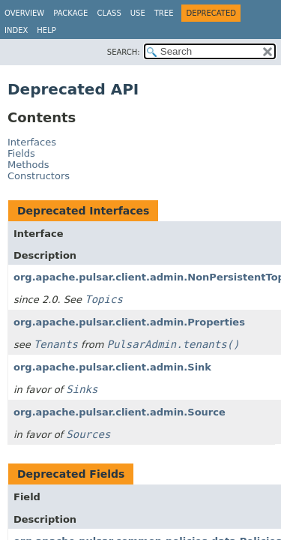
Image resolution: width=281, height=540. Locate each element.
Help (46, 30)
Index (16, 30)
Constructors (38, 176)
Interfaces (31, 142)
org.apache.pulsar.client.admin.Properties (129, 322)
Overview (24, 13)
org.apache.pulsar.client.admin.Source (119, 412)
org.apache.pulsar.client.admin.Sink (112, 367)
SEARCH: (123, 52)
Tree (164, 13)
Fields (21, 153)
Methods (28, 164)
